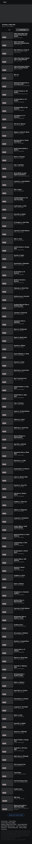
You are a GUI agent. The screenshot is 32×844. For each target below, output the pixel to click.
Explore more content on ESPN (16, 815)
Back (3, 2)
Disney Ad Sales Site (13, 827)
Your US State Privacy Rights (8, 822)
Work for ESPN (22, 827)
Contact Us (4, 827)
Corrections (4, 829)
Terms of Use (4, 821)
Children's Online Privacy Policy (8, 824)
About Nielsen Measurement (8, 826)
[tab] (9, 30)
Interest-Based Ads (22, 824)
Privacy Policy (12, 821)
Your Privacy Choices (21, 826)
